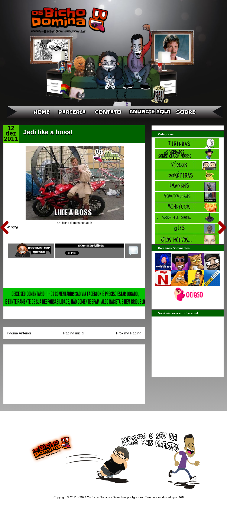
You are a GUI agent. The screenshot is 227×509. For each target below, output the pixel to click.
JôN (181, 497)
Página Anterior (19, 333)
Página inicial (73, 333)
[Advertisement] (33, 373)
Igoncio (137, 497)
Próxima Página (128, 333)
